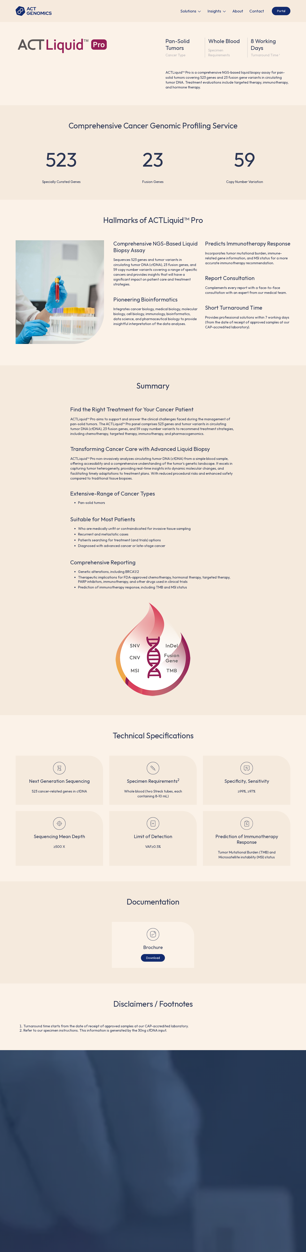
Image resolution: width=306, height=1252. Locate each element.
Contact (256, 11)
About (237, 11)
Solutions (188, 11)
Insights (214, 11)
